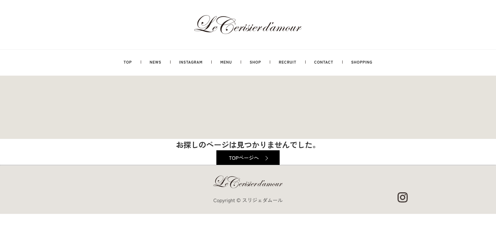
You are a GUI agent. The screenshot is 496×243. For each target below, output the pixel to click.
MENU (226, 62)
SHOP (255, 62)
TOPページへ (244, 157)
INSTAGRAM (190, 62)
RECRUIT (287, 62)
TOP (128, 62)
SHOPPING (361, 62)
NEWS (155, 62)
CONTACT (323, 62)
